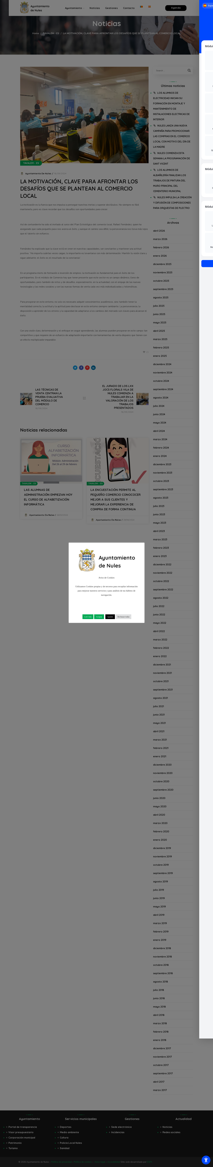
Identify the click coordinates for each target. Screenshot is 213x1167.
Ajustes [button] (110, 617)
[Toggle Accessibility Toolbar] (206, 1160)
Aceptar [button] (99, 617)
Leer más (88, 617)
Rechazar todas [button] (123, 617)
